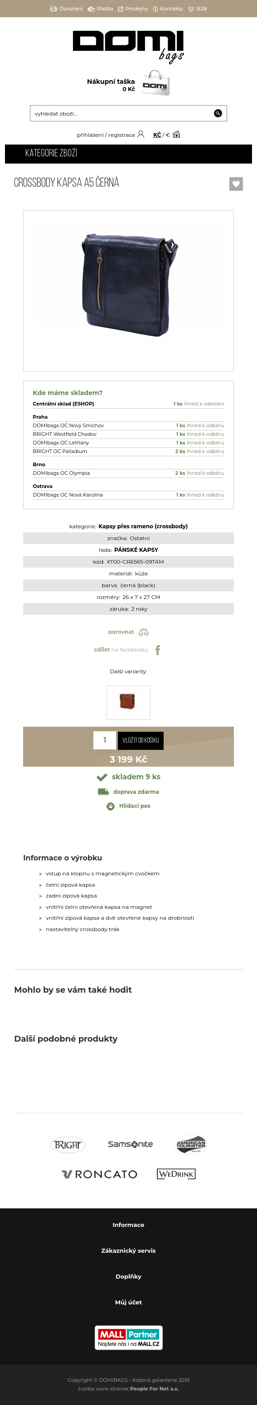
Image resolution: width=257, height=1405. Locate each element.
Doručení (66, 9)
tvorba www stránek (128, 1389)
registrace (121, 134)
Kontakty (168, 9)
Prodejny (133, 9)
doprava (128, 791)
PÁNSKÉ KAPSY (136, 549)
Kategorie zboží (51, 154)
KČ (157, 134)
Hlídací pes (128, 806)
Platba (100, 9)
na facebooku (128, 650)
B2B (197, 9)
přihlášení (90, 134)
